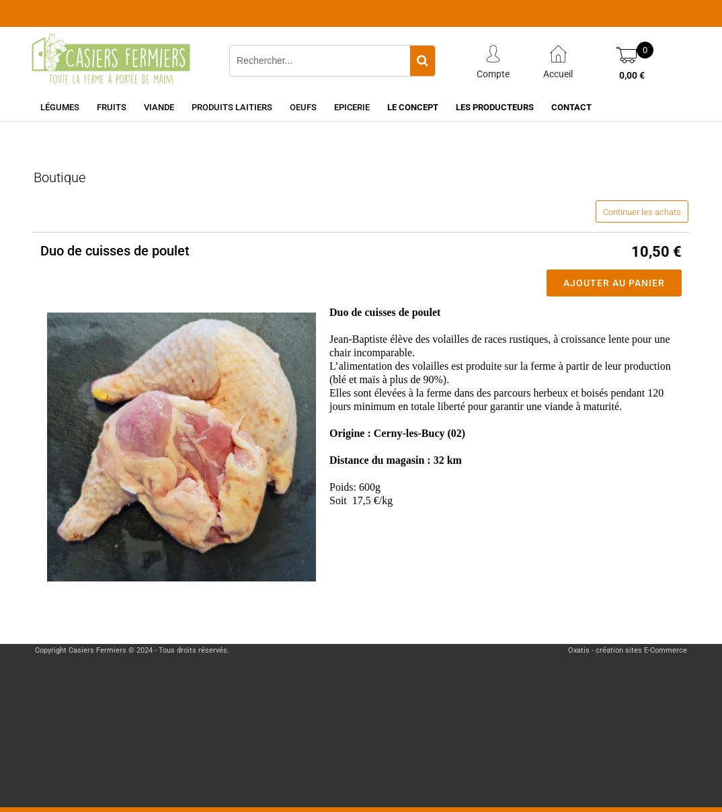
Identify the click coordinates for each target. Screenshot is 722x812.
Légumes (59, 107)
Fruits (111, 107)
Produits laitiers (232, 107)
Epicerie (352, 107)
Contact (571, 107)
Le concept (412, 107)
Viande (159, 107)
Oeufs (303, 107)
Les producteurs (495, 107)
